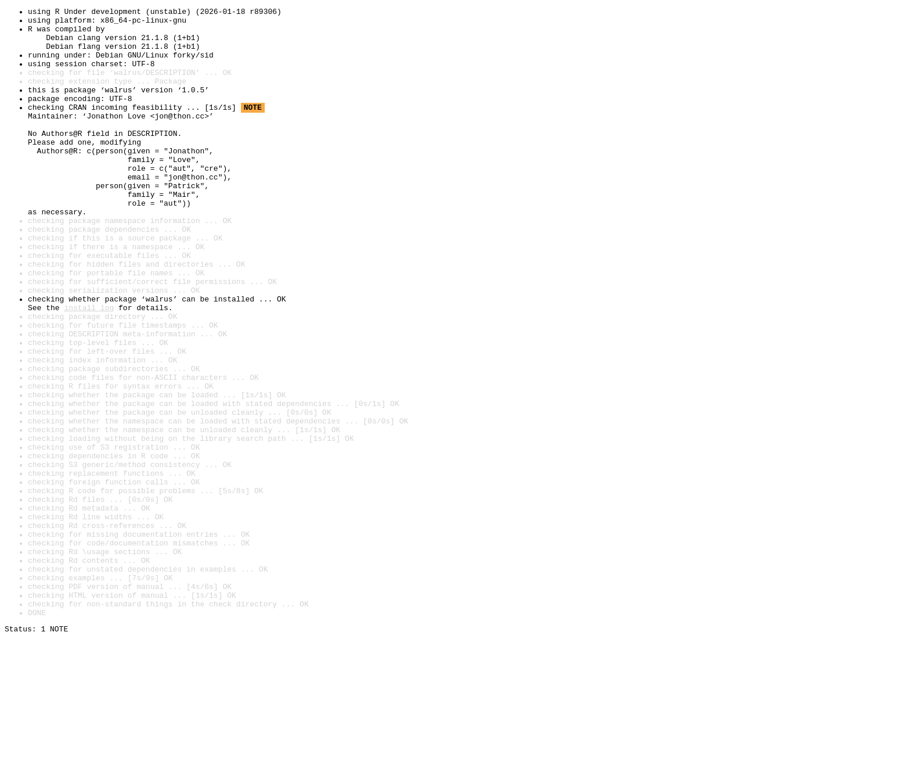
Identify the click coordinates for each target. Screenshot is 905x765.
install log (89, 368)
